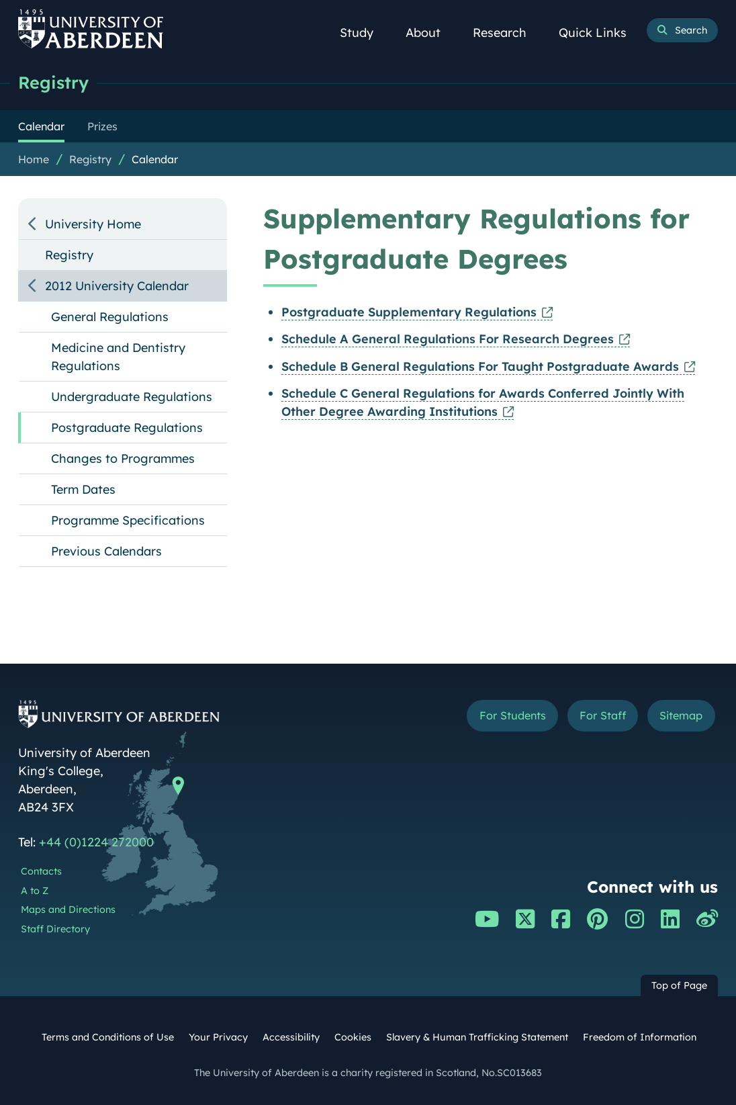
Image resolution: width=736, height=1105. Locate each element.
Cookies (352, 1037)
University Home (93, 224)
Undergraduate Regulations (131, 396)
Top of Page (679, 985)
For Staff (603, 715)
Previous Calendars (106, 551)
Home (33, 159)
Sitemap (680, 715)
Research (507, 32)
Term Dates (83, 489)
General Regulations (110, 316)
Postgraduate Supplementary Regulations (409, 312)
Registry (53, 82)
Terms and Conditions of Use (108, 1037)
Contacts (41, 871)
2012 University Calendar (117, 286)
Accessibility (291, 1037)
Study (364, 32)
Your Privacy (218, 1037)
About (430, 32)
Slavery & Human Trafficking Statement (477, 1037)
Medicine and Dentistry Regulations (118, 356)
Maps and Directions (68, 909)
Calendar (155, 159)
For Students (512, 715)
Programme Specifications (128, 520)
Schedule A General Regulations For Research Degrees (447, 339)
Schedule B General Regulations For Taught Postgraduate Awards (480, 366)
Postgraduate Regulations (127, 427)
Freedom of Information (639, 1037)
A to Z (34, 891)
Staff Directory (55, 929)
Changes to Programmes (123, 458)
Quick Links (600, 32)
